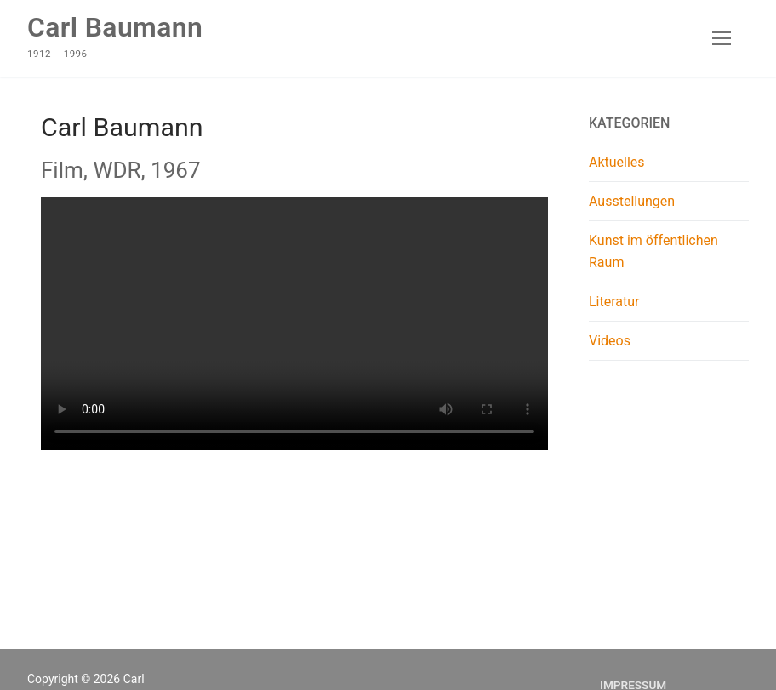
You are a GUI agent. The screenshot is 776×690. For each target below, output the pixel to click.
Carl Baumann (115, 27)
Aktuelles (617, 162)
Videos (609, 341)
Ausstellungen (632, 201)
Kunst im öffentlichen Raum (653, 251)
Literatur (614, 302)
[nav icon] (721, 38)
